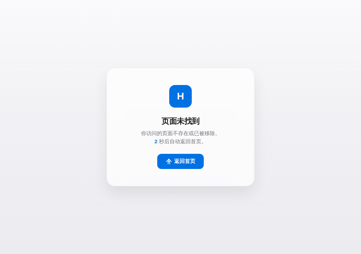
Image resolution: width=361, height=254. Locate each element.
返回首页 (180, 161)
